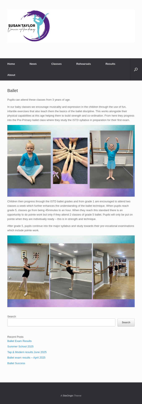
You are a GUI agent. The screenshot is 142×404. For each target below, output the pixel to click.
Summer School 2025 (20, 346)
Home (11, 63)
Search (11, 316)
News (33, 63)
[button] (136, 69)
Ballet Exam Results (19, 341)
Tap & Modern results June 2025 (26, 352)
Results (110, 63)
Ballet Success (16, 363)
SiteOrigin (68, 395)
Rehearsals (83, 63)
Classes (56, 63)
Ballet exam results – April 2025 (26, 357)
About (11, 75)
